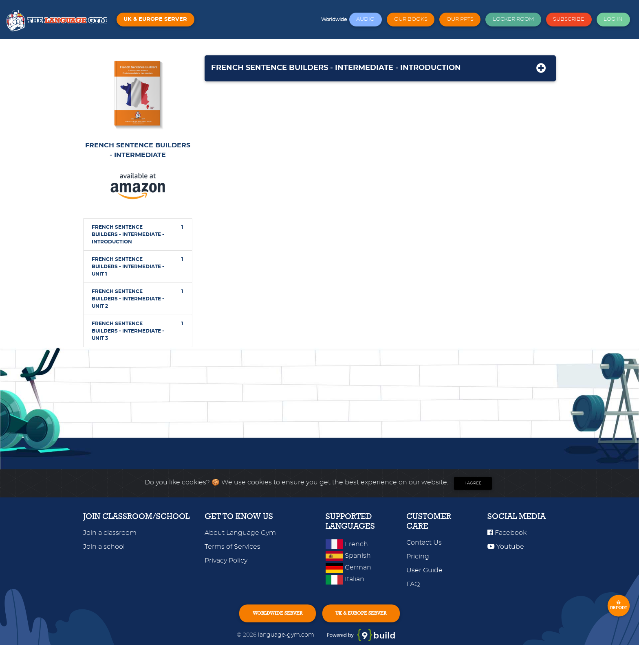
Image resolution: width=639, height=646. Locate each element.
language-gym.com (287, 636)
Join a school (104, 546)
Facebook (507, 533)
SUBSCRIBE (568, 19)
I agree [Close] (473, 483)
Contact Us (424, 542)
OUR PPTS (460, 19)
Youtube (505, 546)
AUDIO (365, 19)
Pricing (417, 556)
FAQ (413, 584)
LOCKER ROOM (513, 19)
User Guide (424, 570)
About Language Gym (240, 533)
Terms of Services (232, 546)
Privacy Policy (226, 560)
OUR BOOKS (410, 19)
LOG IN (613, 19)
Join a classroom (110, 533)
